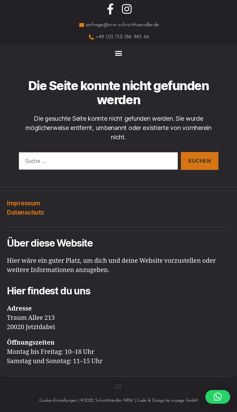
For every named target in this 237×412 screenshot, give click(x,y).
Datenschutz (25, 212)
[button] (118, 52)
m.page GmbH (184, 400)
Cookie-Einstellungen (58, 400)
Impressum (23, 203)
